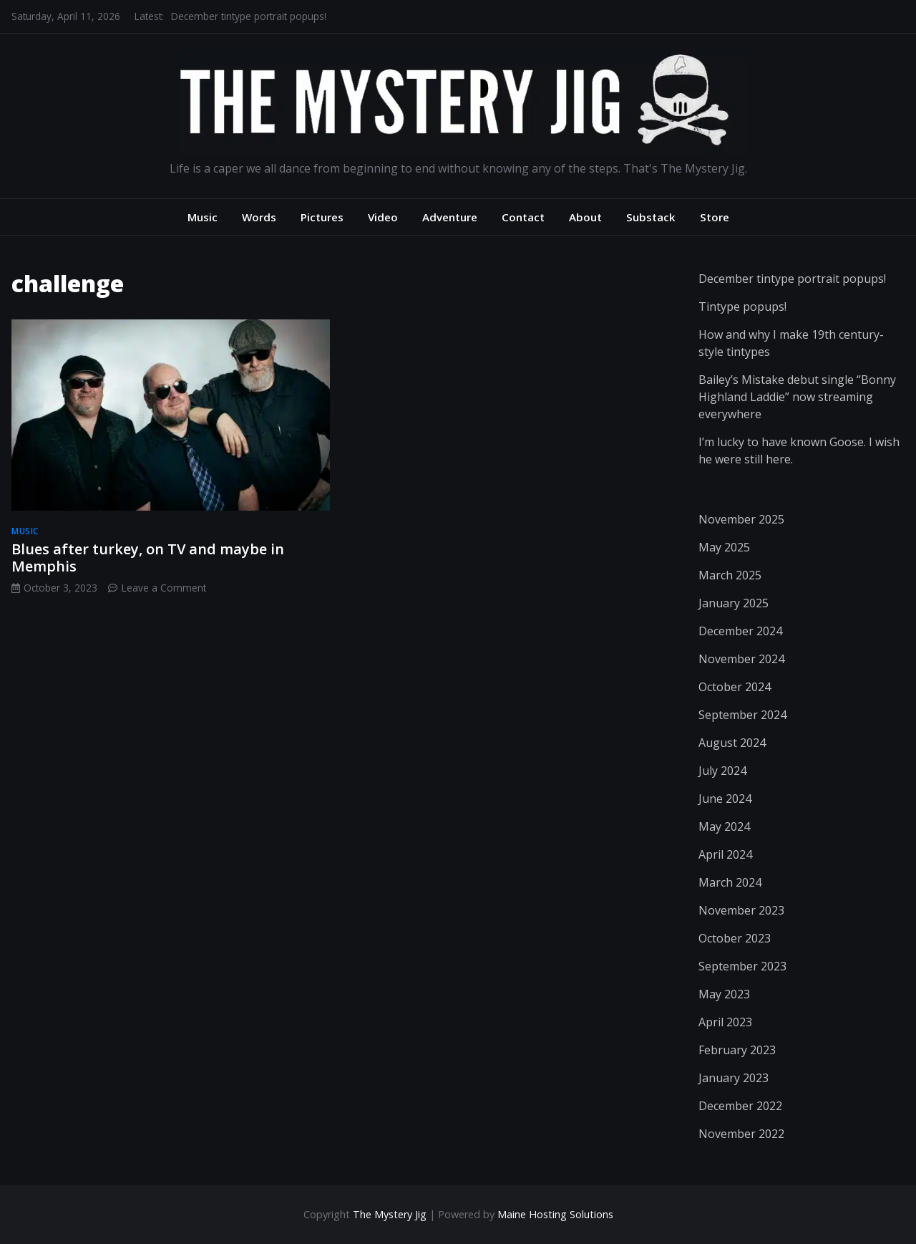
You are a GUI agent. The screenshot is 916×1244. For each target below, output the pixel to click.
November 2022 (741, 1134)
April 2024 (725, 854)
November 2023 (741, 910)
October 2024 (734, 687)
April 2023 (725, 1022)
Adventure (449, 217)
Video (383, 217)
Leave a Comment (164, 587)
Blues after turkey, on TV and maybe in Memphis (147, 557)
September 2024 (742, 715)
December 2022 (740, 1106)
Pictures (322, 217)
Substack (651, 217)
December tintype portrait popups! (248, 16)
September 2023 (742, 966)
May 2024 (724, 826)
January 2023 (733, 1078)
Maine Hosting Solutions (555, 1214)
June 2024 (724, 798)
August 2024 (732, 743)
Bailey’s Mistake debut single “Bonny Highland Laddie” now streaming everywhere (797, 397)
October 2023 (734, 938)
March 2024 (729, 882)
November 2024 (741, 659)
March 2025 (729, 575)
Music (202, 217)
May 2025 (724, 547)
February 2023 (737, 1050)
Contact (523, 217)
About (585, 217)
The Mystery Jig (390, 1214)
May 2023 (724, 994)
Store (714, 217)
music (25, 531)
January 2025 (733, 603)
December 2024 (740, 631)
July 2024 (722, 770)
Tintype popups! (742, 306)
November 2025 (741, 519)
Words (259, 217)
